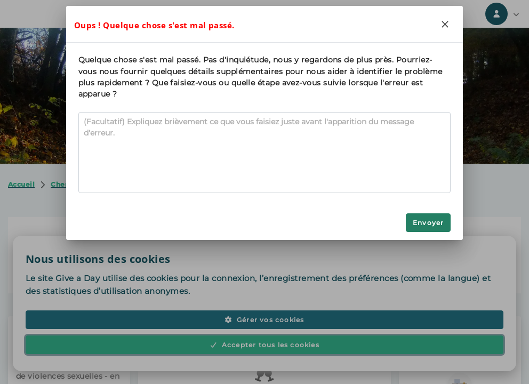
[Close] (445, 24)
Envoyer (428, 223)
